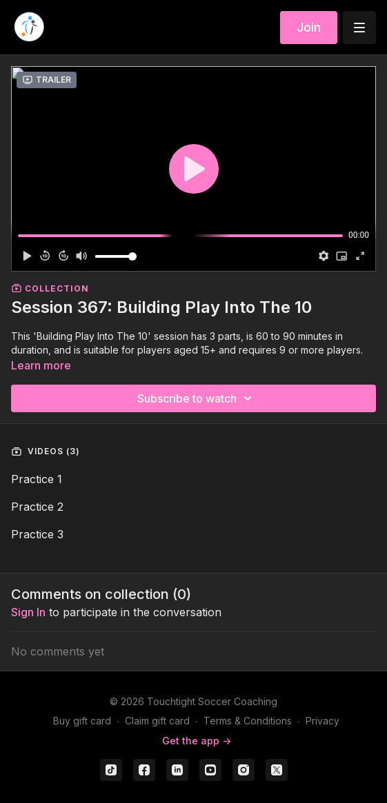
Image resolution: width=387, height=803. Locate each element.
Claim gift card (157, 720)
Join (309, 27)
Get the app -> (196, 740)
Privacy (322, 720)
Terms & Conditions (248, 720)
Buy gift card (82, 720)
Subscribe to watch (196, 398)
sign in (28, 612)
